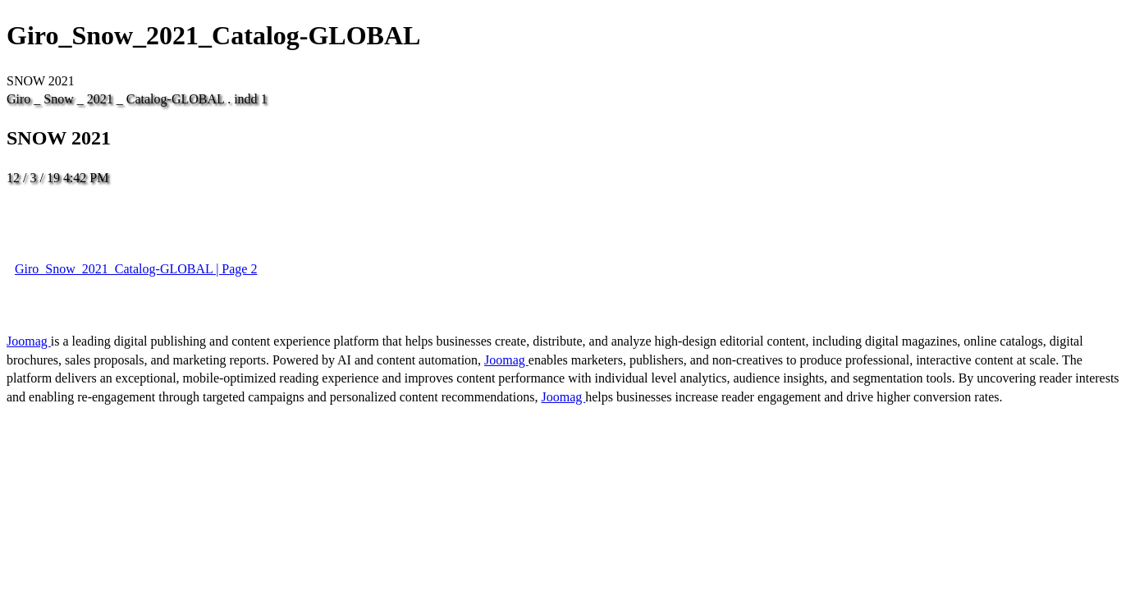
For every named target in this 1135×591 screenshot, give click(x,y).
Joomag (29, 341)
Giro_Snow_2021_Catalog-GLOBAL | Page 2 (136, 269)
